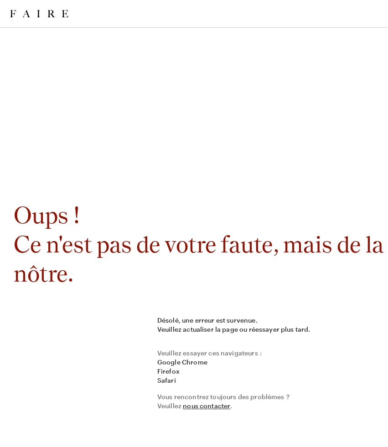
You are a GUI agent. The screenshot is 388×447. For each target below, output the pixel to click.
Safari (166, 380)
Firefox (168, 371)
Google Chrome (182, 362)
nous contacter (206, 406)
